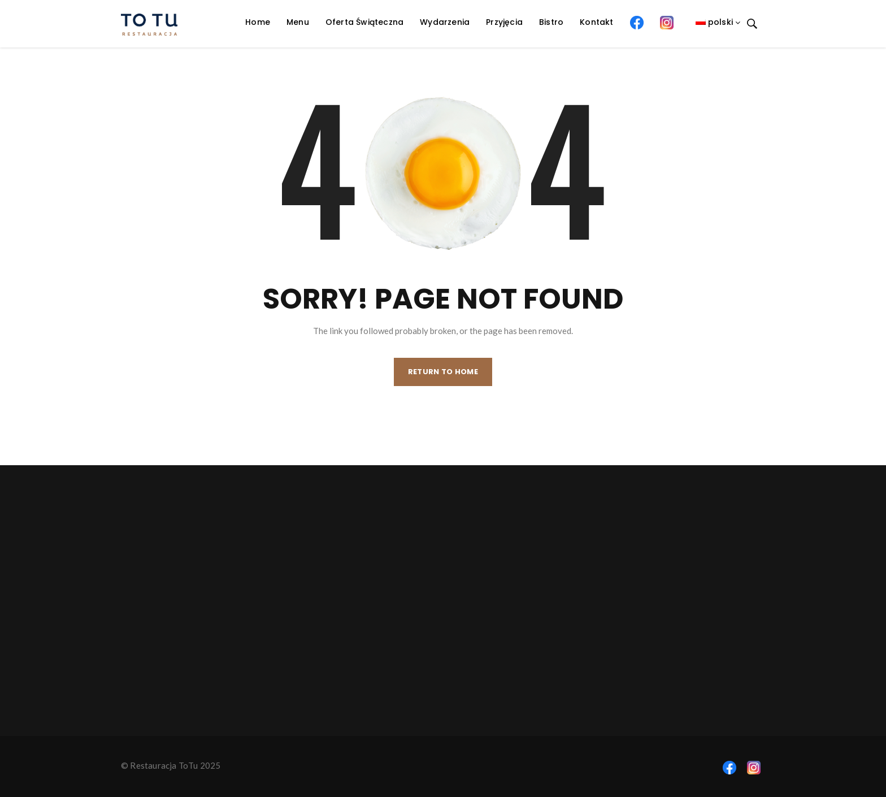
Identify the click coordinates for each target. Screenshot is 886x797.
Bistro (551, 22)
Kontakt (596, 22)
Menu (297, 22)
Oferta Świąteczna (364, 22)
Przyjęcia (504, 22)
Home (257, 22)
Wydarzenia (445, 22)
